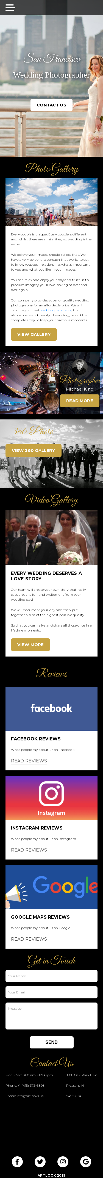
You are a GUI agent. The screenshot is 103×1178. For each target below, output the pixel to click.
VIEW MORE (30, 644)
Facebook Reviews (36, 739)
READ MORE (79, 400)
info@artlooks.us (29, 1096)
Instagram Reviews (37, 828)
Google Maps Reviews (40, 917)
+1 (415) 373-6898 (31, 1085)
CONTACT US (51, 105)
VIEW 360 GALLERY (33, 450)
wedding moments (55, 310)
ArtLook (47, 1175)
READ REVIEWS (29, 761)
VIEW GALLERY (34, 334)
